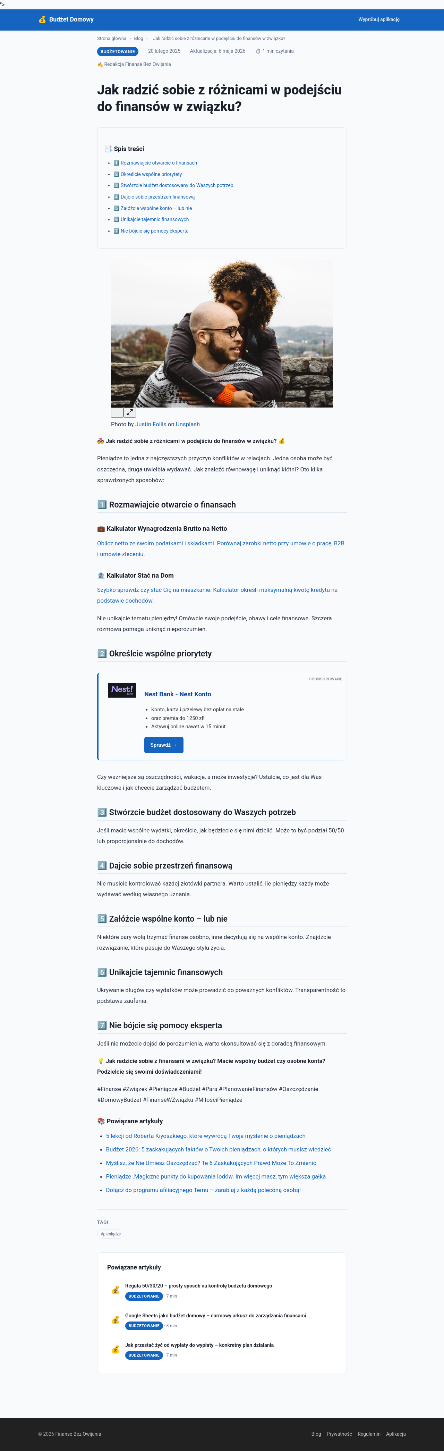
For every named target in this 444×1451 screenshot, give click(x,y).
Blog (138, 38)
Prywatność (339, 1434)
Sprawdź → (164, 745)
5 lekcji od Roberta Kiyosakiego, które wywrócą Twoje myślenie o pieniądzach (206, 1135)
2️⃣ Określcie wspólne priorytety (147, 174)
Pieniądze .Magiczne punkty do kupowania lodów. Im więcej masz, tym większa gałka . (217, 1176)
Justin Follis (150, 424)
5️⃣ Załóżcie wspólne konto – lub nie (152, 208)
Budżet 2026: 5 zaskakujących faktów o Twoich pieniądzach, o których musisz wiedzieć (218, 1149)
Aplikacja (396, 1434)
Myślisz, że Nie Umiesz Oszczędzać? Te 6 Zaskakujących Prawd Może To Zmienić (211, 1162)
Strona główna (111, 38)
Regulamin (369, 1434)
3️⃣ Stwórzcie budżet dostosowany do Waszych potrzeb (173, 185)
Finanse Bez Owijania (78, 1434)
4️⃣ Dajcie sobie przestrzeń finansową (154, 197)
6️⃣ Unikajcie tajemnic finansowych (151, 219)
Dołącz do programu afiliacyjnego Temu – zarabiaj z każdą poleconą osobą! (203, 1189)
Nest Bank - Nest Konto (177, 694)
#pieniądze (111, 1234)
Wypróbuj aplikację (379, 19)
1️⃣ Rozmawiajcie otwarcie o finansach (155, 163)
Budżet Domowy (71, 19)
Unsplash (188, 424)
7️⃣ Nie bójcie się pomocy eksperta (151, 231)
